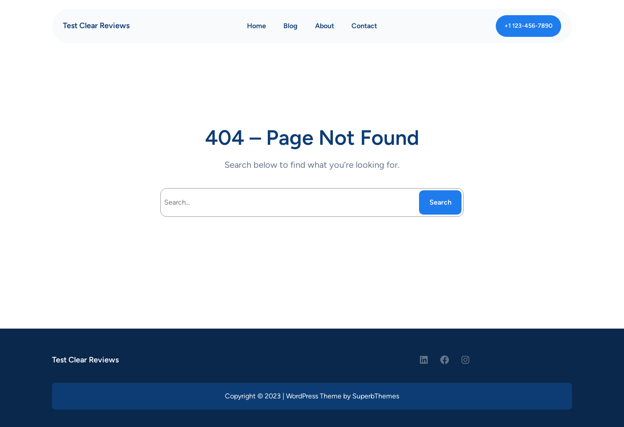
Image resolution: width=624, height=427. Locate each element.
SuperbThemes (375, 396)
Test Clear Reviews (96, 25)
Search (440, 202)
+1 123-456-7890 (528, 25)
